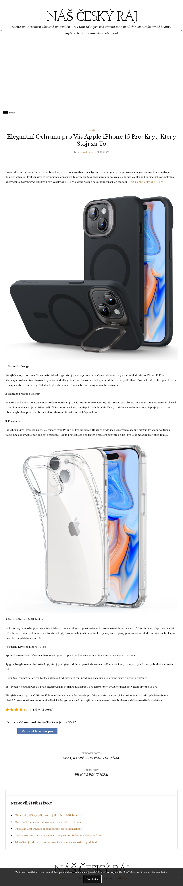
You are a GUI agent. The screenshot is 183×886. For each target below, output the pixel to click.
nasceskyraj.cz (87, 152)
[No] (178, 877)
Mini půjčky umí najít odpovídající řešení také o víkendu (48, 822)
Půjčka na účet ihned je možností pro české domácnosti (48, 828)
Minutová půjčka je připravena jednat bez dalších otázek (49, 815)
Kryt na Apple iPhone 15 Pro (146, 181)
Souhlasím (92, 879)
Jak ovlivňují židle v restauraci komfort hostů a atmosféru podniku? (56, 842)
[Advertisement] (91, 71)
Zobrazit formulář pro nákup (37, 731)
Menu (11, 112)
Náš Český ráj (91, 17)
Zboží (91, 130)
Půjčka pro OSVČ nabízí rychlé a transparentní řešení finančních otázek (58, 835)
